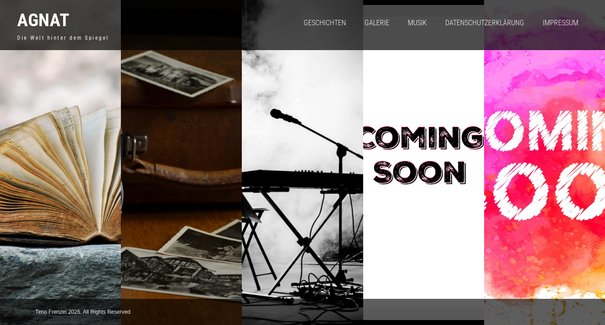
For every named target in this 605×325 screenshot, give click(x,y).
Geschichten (325, 23)
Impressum (560, 23)
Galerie (377, 23)
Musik (417, 23)
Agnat (43, 20)
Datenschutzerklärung (484, 23)
